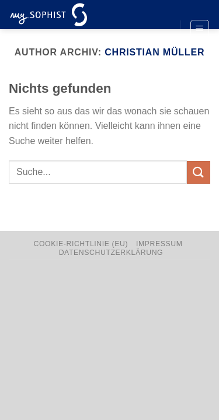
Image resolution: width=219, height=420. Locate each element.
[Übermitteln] (198, 172)
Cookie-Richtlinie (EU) (81, 244)
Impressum (159, 244)
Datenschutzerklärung (111, 253)
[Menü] (200, 29)
